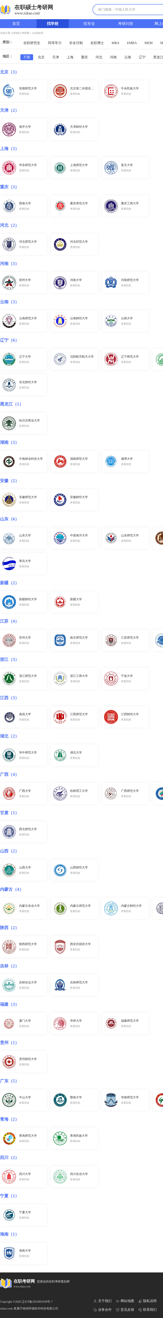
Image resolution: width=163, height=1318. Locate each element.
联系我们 (147, 1310)
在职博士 (97, 43)
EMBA (132, 43)
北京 (41, 57)
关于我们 (102, 1301)
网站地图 (125, 1301)
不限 (26, 57)
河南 (113, 57)
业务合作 (102, 1310)
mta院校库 (38, 33)
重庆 (84, 57)
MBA (115, 43)
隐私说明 (147, 1301)
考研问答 (125, 23)
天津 (55, 57)
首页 (16, 23)
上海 (70, 57)
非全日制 (76, 43)
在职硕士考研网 (20, 33)
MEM (149, 43)
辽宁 (142, 57)
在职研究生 (31, 43)
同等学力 (55, 43)
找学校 (52, 23)
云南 (127, 57)
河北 (99, 57)
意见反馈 (125, 1310)
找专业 (89, 23)
